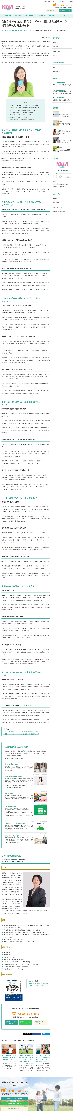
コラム (66, 16)
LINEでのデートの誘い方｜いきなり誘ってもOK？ (23, 110)
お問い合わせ (56, 203)
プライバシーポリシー (58, 207)
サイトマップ (56, 216)
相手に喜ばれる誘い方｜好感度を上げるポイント (23, 112)
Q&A (54, 55)
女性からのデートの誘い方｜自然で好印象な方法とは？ (24, 108)
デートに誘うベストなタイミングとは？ (20, 115)
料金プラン (42, 16)
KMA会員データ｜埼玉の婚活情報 (15, 823)
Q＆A (59, 16)
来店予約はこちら (65, 11)
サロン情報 (8, 16)
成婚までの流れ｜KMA (11, 764)
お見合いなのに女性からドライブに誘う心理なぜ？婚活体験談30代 (21, 734)
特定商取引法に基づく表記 (59, 211)
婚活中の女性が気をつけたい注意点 (19, 117)
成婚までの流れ (56, 51)
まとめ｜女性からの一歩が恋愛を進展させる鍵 (22, 119)
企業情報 (55, 198)
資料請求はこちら (52, 11)
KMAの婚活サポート (30, 16)
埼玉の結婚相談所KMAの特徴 (13, 777)
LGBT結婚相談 (9, 794)
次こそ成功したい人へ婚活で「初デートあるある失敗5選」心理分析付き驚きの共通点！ (43, 1058)
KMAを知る (18, 16)
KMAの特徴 (55, 42)
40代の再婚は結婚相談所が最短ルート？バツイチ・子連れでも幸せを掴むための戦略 (26, 1058)
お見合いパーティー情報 (12, 836)
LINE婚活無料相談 (10, 806)
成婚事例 (51, 16)
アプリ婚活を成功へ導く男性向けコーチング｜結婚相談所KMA (8, 1057)
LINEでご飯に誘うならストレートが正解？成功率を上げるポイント (21, 731)
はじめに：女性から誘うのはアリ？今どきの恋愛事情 (24, 105)
